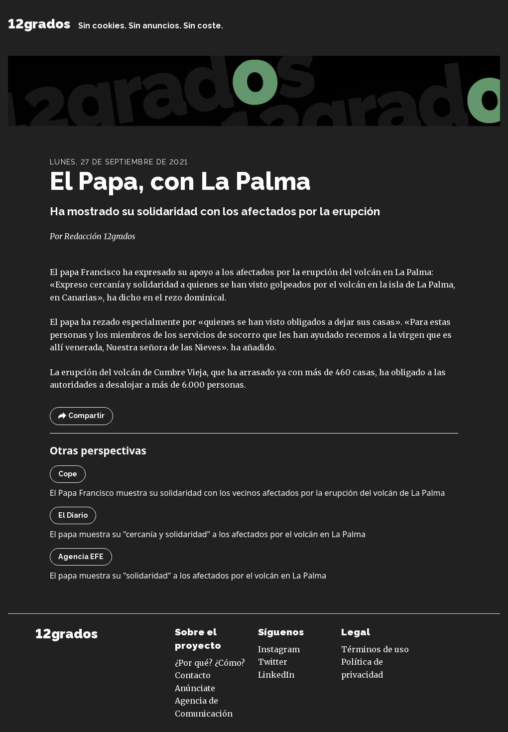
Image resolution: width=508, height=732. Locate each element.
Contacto (193, 675)
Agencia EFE (81, 557)
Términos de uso (375, 649)
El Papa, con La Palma (180, 181)
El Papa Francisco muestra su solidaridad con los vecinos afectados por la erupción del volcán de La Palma (247, 492)
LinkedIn (276, 675)
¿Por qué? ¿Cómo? (210, 663)
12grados (39, 23)
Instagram (279, 649)
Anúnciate (195, 688)
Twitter (272, 662)
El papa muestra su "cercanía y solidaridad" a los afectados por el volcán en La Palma (208, 534)
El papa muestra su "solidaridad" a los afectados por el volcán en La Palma (188, 575)
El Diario (73, 515)
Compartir (81, 416)
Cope (67, 474)
